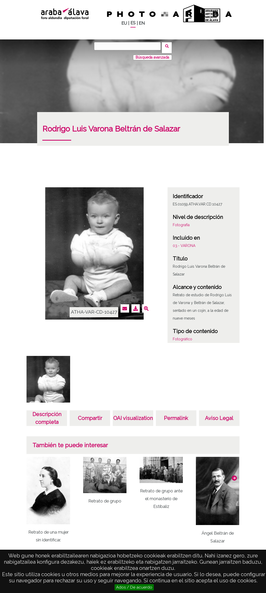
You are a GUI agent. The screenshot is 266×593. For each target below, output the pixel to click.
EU (124, 23)
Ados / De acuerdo (134, 587)
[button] (234, 475)
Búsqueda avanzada (152, 54)
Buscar (168, 46)
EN (142, 23)
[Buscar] (129, 46)
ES (133, 22)
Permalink (176, 415)
